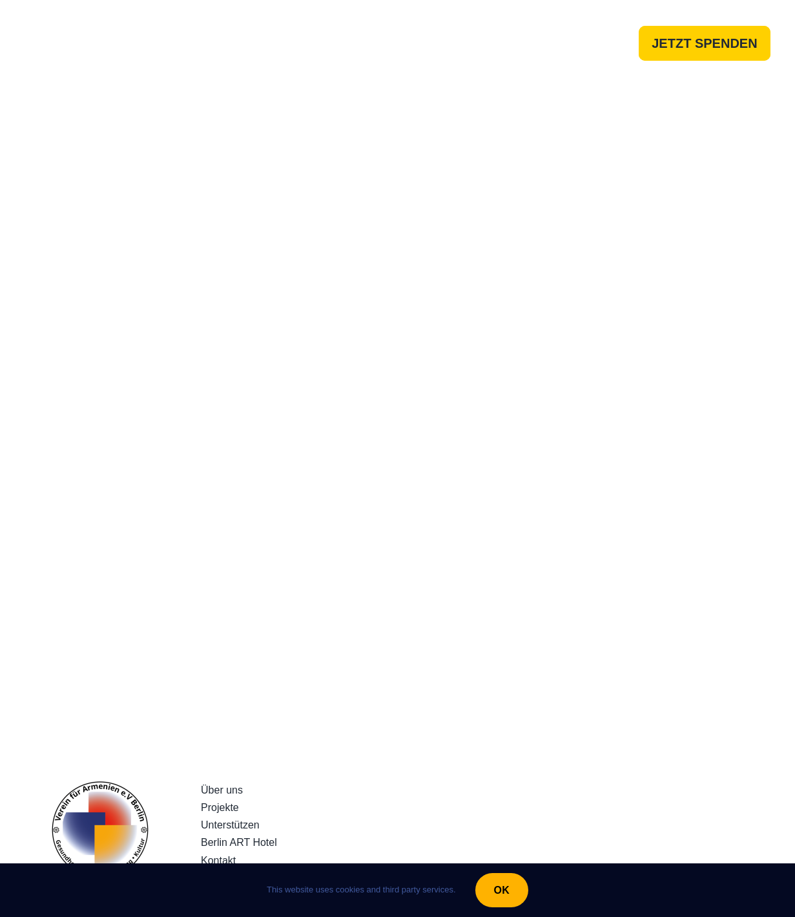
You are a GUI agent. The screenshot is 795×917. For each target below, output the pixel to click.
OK (502, 890)
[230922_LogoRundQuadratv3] (100, 787)
